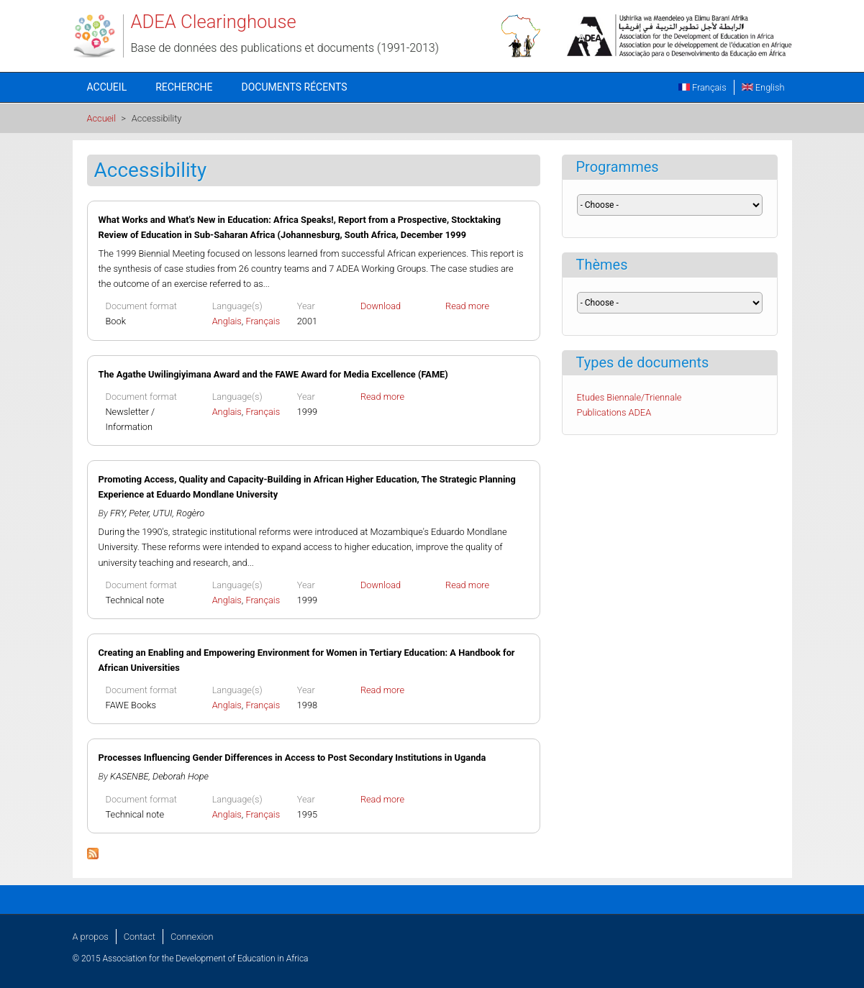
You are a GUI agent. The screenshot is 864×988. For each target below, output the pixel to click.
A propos (91, 936)
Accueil (107, 87)
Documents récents (294, 87)
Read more (467, 306)
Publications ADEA (614, 412)
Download (380, 306)
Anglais (227, 321)
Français (702, 87)
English (763, 87)
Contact (139, 936)
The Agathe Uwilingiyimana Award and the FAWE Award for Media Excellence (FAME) (273, 374)
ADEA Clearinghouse (213, 21)
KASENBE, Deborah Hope (159, 776)
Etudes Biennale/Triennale (629, 397)
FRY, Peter (129, 513)
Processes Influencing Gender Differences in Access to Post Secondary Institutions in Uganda (292, 757)
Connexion (191, 936)
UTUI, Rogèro (179, 513)
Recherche (183, 87)
